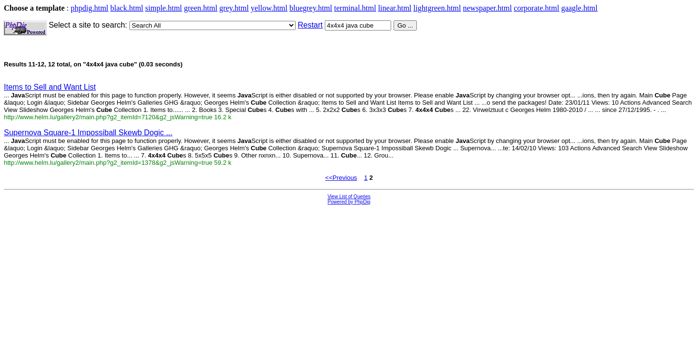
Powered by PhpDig (349, 202)
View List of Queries (349, 196)
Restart (310, 25)
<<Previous (341, 177)
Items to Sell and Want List (50, 87)
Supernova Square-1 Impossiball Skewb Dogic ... (88, 132)
